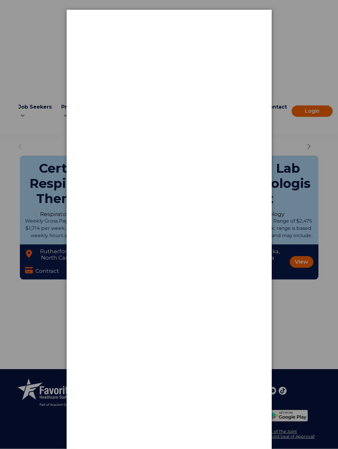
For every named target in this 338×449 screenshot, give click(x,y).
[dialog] (169, 33)
